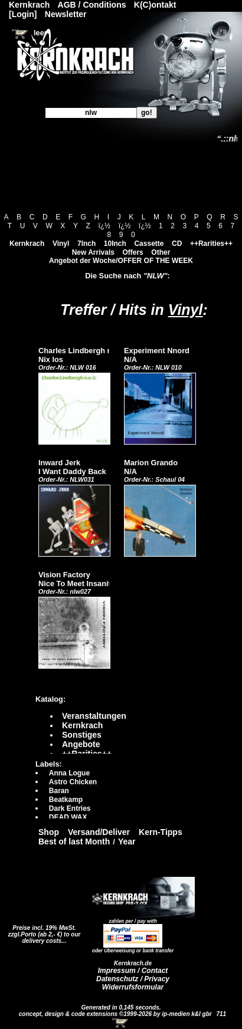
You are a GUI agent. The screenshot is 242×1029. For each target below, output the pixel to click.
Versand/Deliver (99, 832)
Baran (59, 791)
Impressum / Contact (133, 970)
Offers (132, 252)
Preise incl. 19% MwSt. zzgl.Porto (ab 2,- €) (42, 931)
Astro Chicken (73, 782)
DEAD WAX (68, 817)
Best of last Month (74, 841)
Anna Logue (69, 773)
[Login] (23, 14)
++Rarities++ (211, 243)
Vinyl (61, 243)
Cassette (148, 243)
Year (127, 841)
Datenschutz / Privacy (132, 979)
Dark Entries (70, 808)
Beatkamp (66, 799)
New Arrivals (93, 252)
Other (160, 252)
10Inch (115, 243)
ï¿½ (104, 226)
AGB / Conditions (92, 4)
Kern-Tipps (160, 832)
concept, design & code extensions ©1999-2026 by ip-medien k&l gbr (116, 1014)
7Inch (86, 243)
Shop (48, 832)
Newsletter (66, 14)
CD (177, 243)
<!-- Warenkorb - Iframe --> (121, 1023)
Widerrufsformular (133, 987)
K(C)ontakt (155, 4)
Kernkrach (26, 243)
